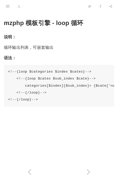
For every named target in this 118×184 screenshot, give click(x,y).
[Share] (110, 6)
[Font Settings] (18, 6)
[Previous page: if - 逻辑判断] (29, 172)
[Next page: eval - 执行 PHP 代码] (88, 172)
